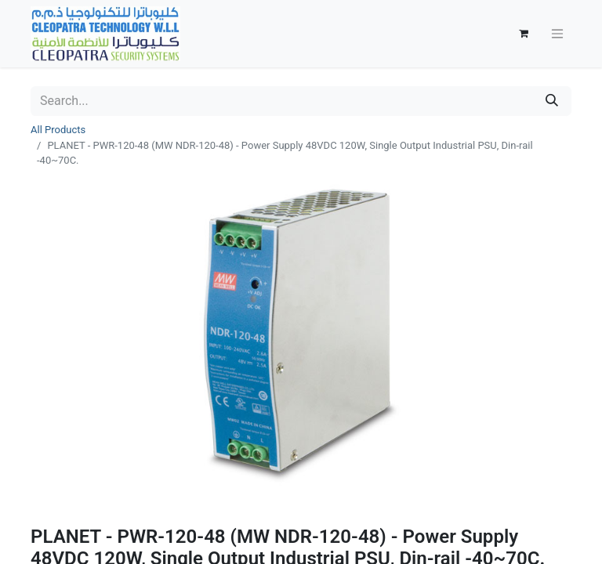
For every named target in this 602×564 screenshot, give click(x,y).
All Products (58, 130)
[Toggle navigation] (557, 34)
